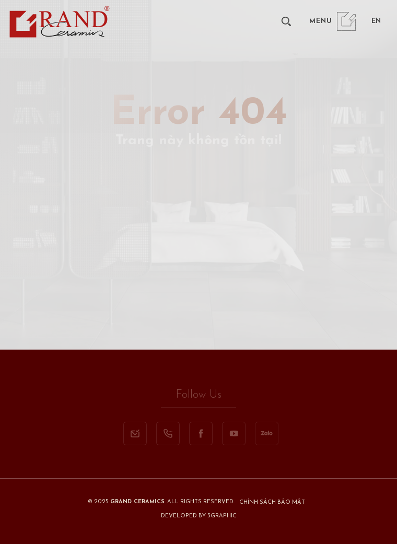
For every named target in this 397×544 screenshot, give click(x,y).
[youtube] (234, 433)
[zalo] (266, 433)
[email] (135, 433)
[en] (376, 21)
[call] (168, 433)
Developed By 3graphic (199, 516)
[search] (286, 21)
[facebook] (201, 433)
